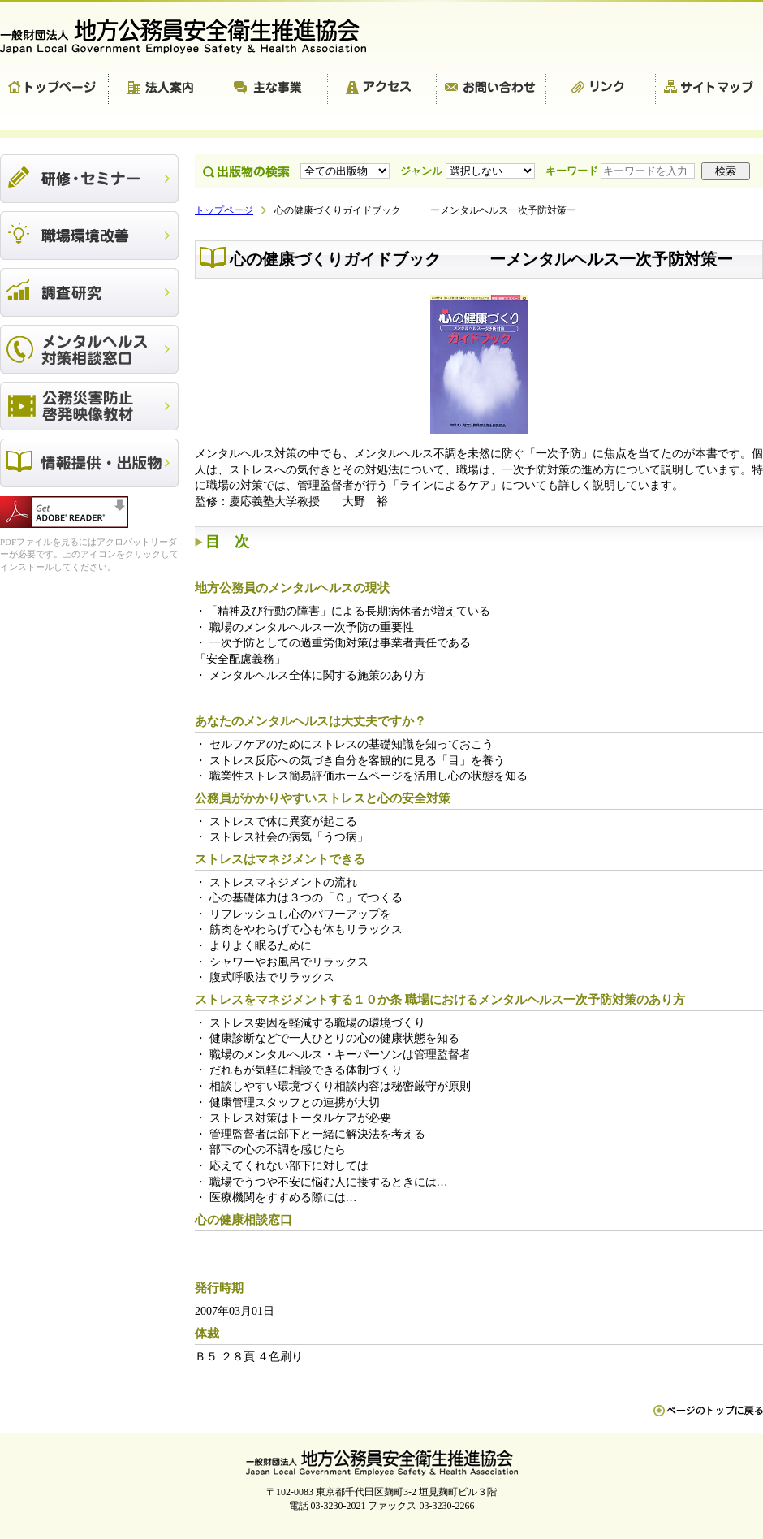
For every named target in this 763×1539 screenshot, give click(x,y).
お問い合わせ (491, 89)
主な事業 (273, 89)
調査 (89, 292)
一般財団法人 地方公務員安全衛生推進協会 (191, 36)
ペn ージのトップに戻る (708, 1419)
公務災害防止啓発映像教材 (89, 406)
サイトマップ (709, 89)
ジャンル (468, 171)
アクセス (382, 89)
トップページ (54, 89)
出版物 (89, 463)
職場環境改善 (89, 235)
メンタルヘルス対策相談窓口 (89, 349)
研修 (89, 178)
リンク (601, 89)
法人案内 (163, 89)
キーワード (621, 171)
